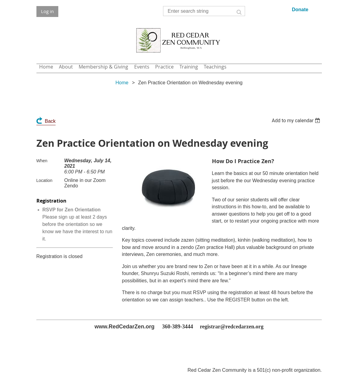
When (42, 160)
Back (50, 121)
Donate (300, 9)
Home (121, 82)
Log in (47, 11)
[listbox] (297, 120)
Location (44, 180)
